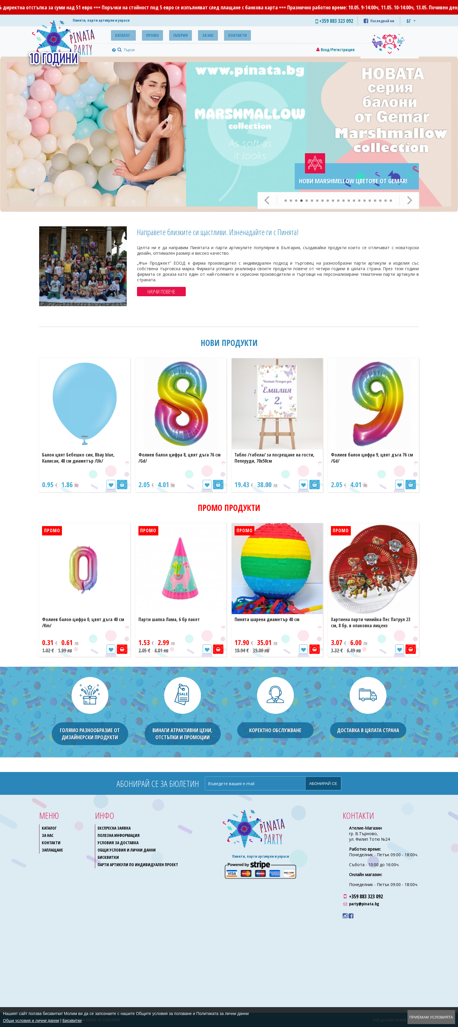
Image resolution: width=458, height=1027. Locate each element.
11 (338, 200)
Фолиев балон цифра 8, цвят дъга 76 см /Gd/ (179, 458)
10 (333, 200)
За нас (196, 34)
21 (391, 200)
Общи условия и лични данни (127, 850)
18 (375, 200)
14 (354, 200)
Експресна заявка (114, 828)
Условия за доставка (118, 842)
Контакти (223, 34)
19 (380, 200)
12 (343, 200)
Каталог (120, 34)
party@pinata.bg (364, 904)
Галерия (172, 34)
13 (349, 200)
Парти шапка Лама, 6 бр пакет (169, 619)
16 (364, 200)
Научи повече (161, 291)
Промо (147, 34)
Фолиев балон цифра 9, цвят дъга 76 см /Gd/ (372, 458)
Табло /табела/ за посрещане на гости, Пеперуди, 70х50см (274, 458)
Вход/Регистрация (338, 49)
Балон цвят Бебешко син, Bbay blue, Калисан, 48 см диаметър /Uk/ (78, 458)
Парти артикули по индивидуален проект (138, 864)
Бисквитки (108, 857)
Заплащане (52, 850)
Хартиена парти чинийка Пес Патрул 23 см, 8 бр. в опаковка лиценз (370, 622)
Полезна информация (119, 835)
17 (370, 200)
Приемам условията (431, 1017)
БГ (409, 21)
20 (385, 200)
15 (359, 200)
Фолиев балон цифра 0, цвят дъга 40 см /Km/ (83, 622)
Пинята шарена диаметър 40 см (267, 619)
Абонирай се (323, 783)
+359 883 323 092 (366, 896)
